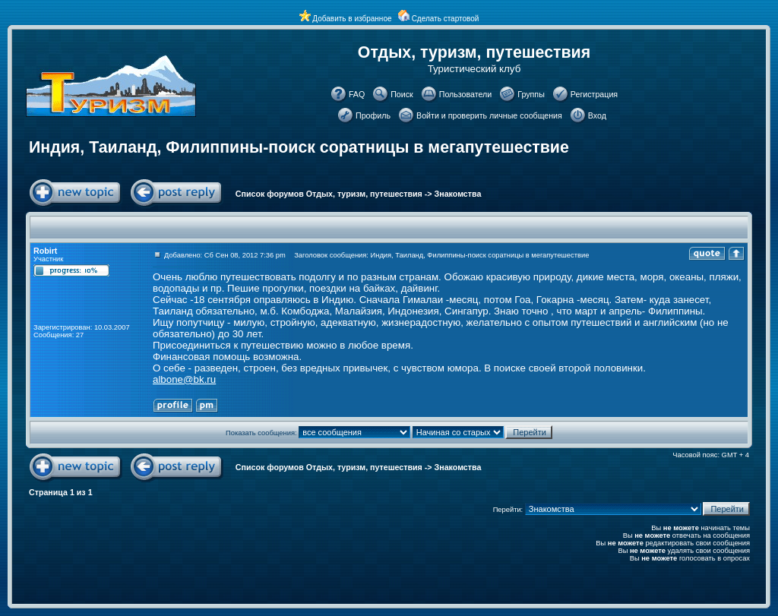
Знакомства (458, 193)
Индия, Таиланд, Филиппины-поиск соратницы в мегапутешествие (299, 147)
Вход (597, 115)
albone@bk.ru (184, 379)
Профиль (373, 115)
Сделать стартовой (445, 18)
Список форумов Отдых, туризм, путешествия (329, 193)
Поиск (402, 94)
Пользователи (465, 94)
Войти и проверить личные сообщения (489, 115)
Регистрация (594, 94)
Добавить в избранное (351, 18)
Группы (531, 94)
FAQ (357, 94)
